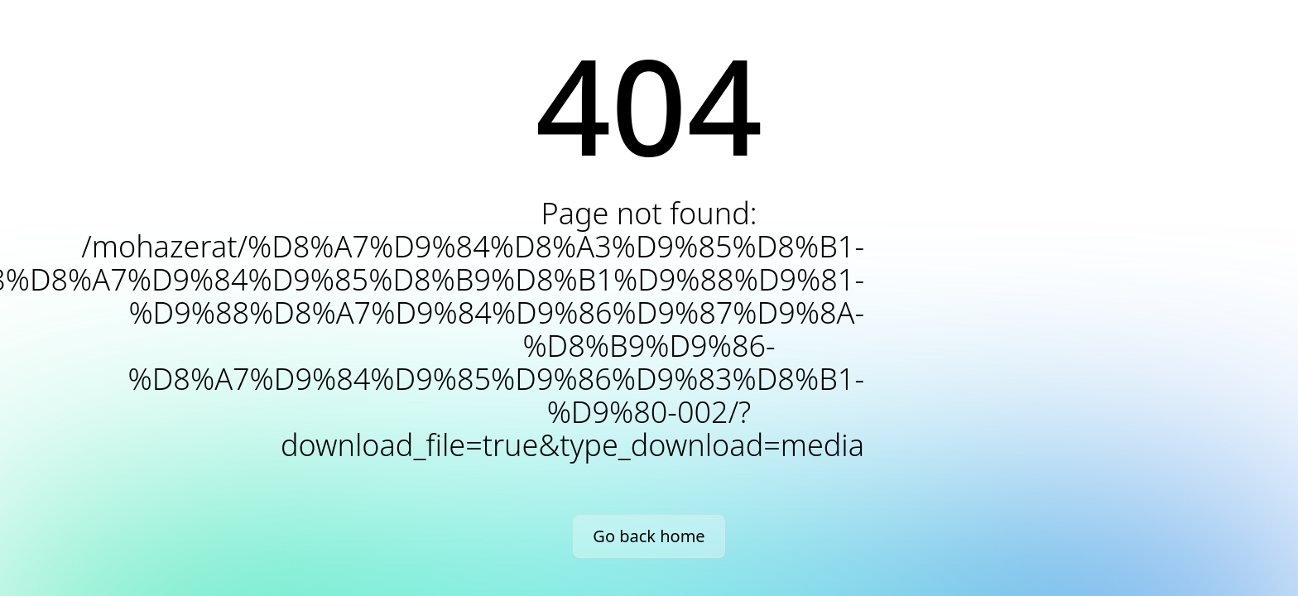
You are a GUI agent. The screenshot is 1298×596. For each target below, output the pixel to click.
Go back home (648, 536)
